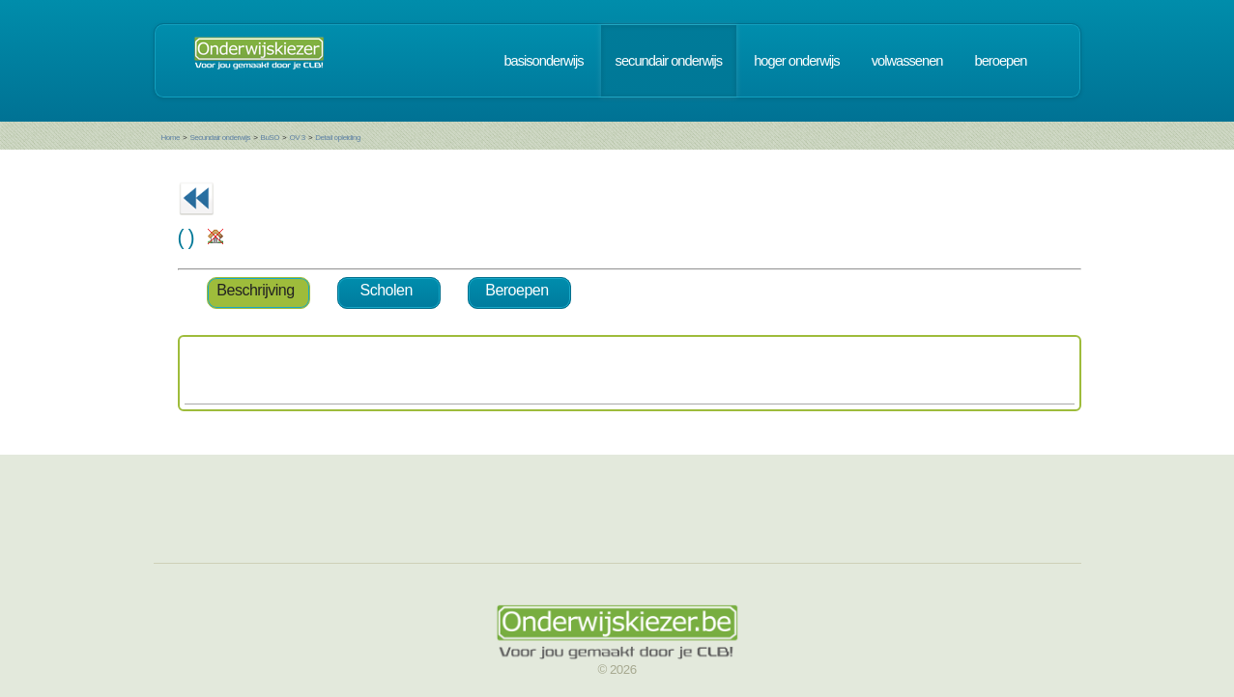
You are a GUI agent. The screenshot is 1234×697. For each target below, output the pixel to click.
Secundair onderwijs (219, 137)
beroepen (1001, 61)
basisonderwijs (543, 61)
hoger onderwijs (796, 61)
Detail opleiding (337, 137)
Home (170, 137)
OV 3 (296, 137)
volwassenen (907, 61)
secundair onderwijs (669, 61)
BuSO (270, 137)
